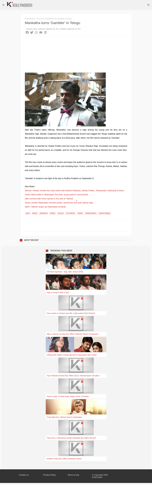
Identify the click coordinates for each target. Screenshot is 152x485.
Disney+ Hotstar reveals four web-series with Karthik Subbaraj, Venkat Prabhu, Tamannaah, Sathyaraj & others (74, 190)
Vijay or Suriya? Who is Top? (58, 292)
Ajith (28, 213)
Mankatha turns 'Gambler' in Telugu (59, 19)
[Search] (148, 5)
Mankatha (43, 213)
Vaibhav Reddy (90, 213)
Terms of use (73, 475)
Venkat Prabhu (104, 213)
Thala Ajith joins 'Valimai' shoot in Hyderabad (64, 417)
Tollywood (70, 213)
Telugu (60, 213)
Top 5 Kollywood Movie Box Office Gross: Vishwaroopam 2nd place (73, 376)
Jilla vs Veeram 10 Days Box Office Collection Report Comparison (72, 334)
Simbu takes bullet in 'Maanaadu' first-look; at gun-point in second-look (56, 195)
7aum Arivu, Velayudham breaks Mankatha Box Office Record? (71, 438)
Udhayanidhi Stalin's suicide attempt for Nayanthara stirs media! (72, 355)
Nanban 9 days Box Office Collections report (64, 459)
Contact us (23, 475)
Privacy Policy (49, 475)
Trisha (80, 213)
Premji (52, 213)
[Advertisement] (76, 55)
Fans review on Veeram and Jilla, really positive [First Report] (71, 313)
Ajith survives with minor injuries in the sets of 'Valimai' (49, 199)
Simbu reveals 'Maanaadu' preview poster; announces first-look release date (59, 203)
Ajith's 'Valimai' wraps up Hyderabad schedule (45, 207)
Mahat (34, 213)
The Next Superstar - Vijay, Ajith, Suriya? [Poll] (65, 272)
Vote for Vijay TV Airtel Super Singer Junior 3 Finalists (68, 396)
